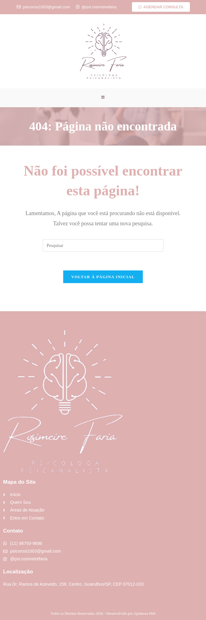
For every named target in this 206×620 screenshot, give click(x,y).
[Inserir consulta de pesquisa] (103, 246)
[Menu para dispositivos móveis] (103, 97)
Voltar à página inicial (103, 277)
